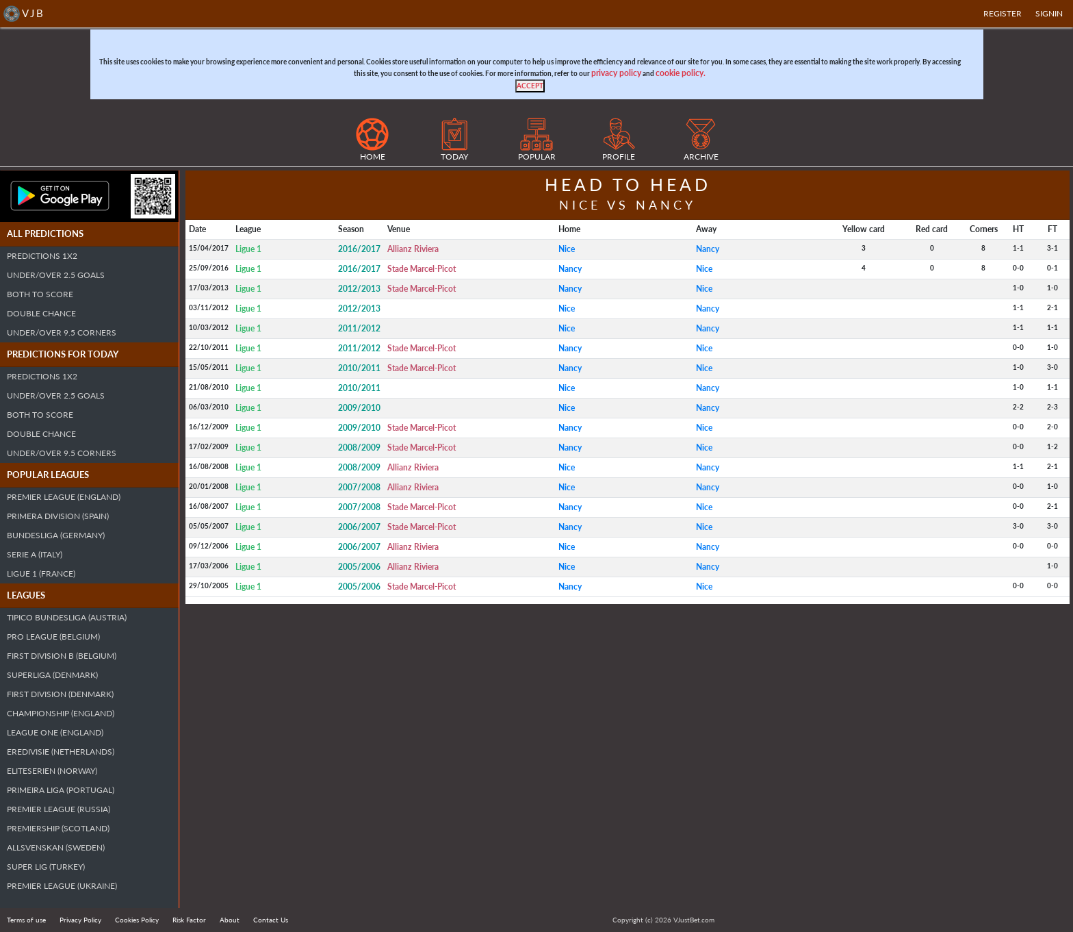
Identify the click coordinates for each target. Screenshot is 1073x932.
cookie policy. (681, 73)
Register (1002, 13)
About (230, 920)
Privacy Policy (80, 920)
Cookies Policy (137, 920)
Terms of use (26, 920)
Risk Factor (189, 920)
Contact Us (270, 920)
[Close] (530, 85)
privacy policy (616, 73)
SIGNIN (1049, 13)
